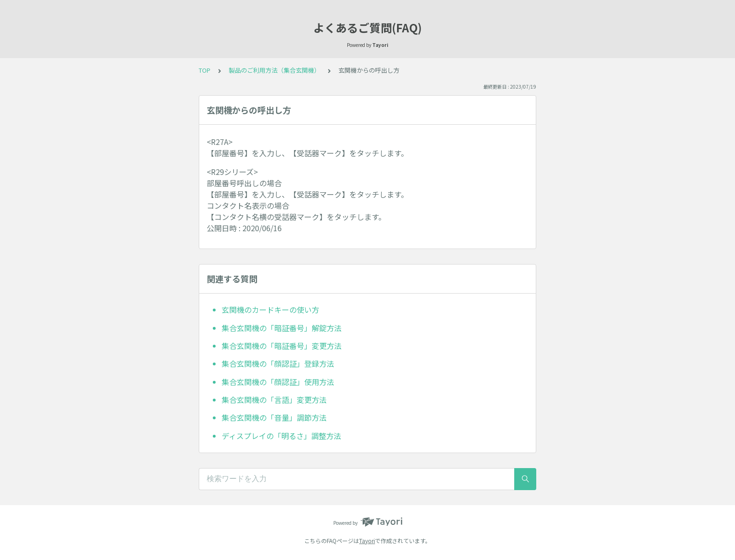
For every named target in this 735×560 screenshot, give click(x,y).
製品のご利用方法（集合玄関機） (274, 70)
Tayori (367, 541)
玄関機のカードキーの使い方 (270, 309)
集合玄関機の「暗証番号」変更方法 (282, 345)
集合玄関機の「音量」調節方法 (274, 417)
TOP (204, 70)
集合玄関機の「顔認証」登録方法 (278, 363)
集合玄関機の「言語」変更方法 (274, 399)
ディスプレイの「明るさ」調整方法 (281, 435)
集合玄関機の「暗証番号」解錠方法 (282, 327)
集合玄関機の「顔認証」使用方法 (278, 381)
